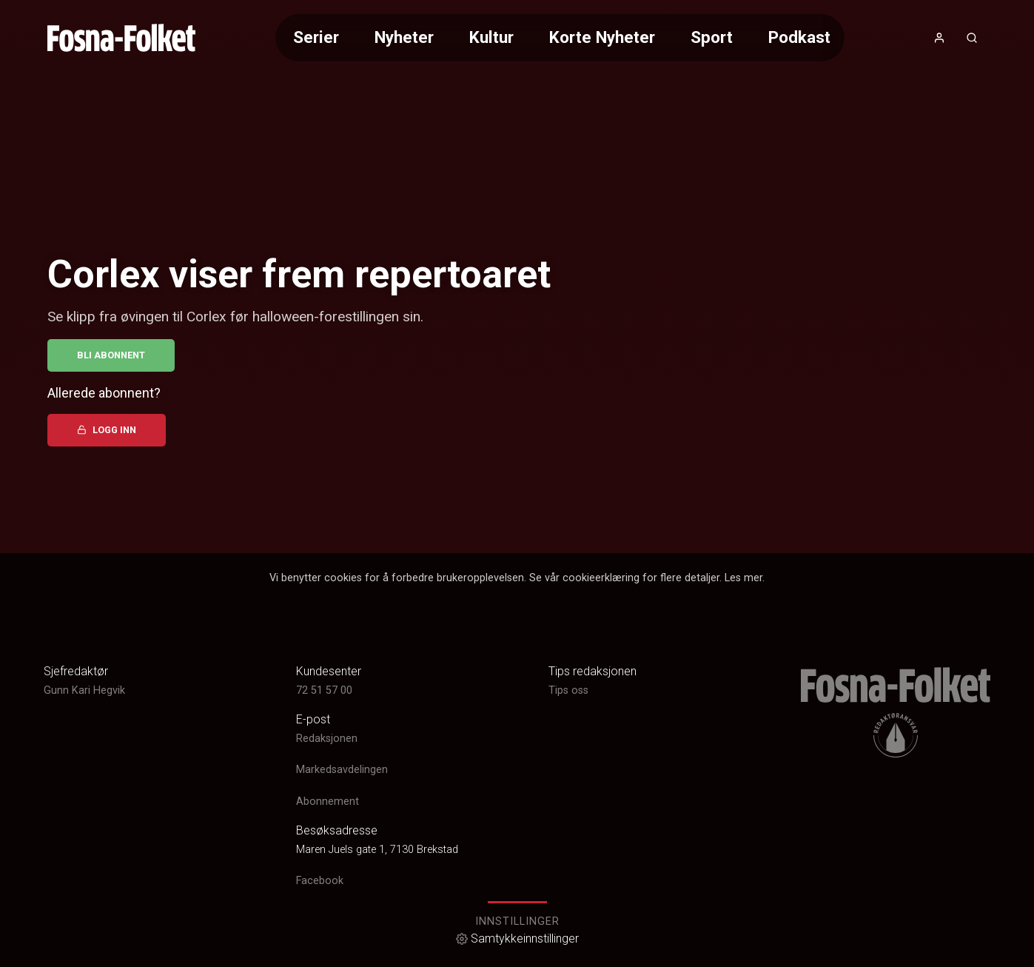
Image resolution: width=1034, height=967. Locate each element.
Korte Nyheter (602, 37)
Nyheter (404, 37)
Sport (712, 37)
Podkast (799, 37)
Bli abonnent (111, 355)
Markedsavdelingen (342, 769)
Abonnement (327, 801)
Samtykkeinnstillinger (517, 938)
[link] (121, 37)
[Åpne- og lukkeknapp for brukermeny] (939, 38)
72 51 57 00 (324, 690)
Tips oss (568, 690)
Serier (316, 37)
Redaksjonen (326, 738)
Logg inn (106, 429)
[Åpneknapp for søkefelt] (972, 38)
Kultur (491, 37)
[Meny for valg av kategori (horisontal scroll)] (559, 37)
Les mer (743, 578)
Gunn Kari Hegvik (84, 690)
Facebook (319, 880)
